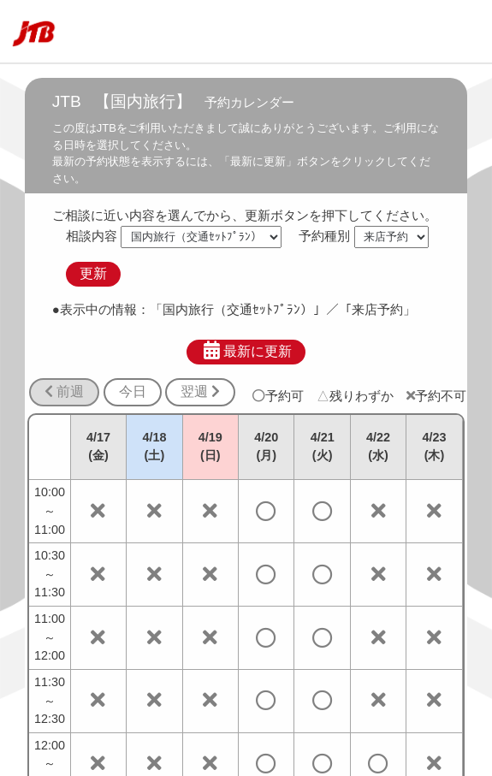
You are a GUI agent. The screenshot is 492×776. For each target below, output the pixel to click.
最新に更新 (246, 350)
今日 (132, 391)
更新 (93, 273)
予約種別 (324, 235)
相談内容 (91, 235)
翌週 (200, 391)
